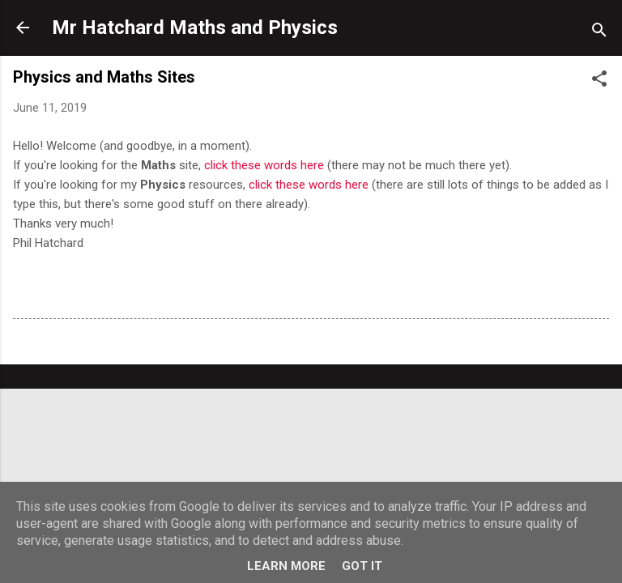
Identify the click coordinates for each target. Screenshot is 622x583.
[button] (599, 81)
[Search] (599, 32)
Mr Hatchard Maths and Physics (195, 27)
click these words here (264, 165)
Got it (362, 566)
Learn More (286, 566)
